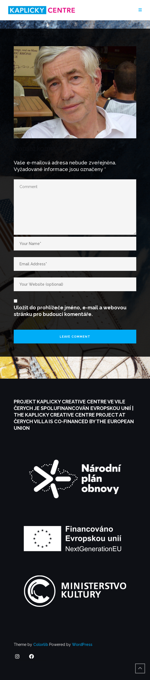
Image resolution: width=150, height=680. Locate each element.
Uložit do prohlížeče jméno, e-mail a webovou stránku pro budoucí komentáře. (70, 311)
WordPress (82, 644)
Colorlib (40, 644)
